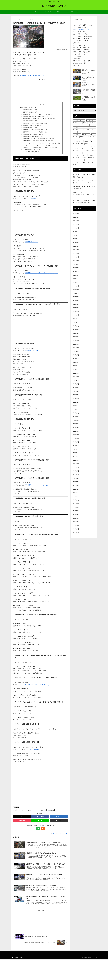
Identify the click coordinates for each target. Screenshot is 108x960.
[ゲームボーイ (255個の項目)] (77, 127)
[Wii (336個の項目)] (94, 123)
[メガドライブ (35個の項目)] (86, 151)
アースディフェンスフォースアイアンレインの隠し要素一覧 (37, 145)
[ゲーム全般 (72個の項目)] (90, 139)
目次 (38, 104)
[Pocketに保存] (22, 821)
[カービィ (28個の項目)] (77, 155)
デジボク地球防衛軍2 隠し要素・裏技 (32, 150)
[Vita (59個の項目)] (93, 141)
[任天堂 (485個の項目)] (75, 123)
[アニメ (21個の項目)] (90, 165)
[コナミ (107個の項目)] (93, 134)
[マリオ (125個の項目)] (93, 132)
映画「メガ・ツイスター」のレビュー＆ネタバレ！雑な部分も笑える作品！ (84, 201)
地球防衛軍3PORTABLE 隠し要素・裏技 (33, 125)
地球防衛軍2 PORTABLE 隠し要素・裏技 (33, 136)
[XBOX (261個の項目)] (93, 125)
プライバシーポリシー (91, 955)
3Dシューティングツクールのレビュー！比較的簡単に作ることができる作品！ (83, 195)
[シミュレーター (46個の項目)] (77, 146)
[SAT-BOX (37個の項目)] (92, 148)
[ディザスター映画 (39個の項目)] (91, 146)
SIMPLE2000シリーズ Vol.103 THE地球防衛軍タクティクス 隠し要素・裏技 (41, 143)
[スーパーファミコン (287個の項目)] (78, 125)
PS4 (22, 810)
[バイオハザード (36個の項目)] (77, 151)
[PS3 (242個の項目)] (83, 127)
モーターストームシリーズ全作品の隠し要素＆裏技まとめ (84, 176)
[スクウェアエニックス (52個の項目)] (78, 144)
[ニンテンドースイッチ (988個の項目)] (79, 120)
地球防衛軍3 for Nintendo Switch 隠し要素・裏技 (35, 123)
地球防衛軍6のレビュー (37, 199)
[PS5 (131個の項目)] (84, 132)
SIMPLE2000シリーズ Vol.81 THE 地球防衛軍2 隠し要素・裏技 (38, 139)
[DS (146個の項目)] (79, 132)
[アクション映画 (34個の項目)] (77, 153)
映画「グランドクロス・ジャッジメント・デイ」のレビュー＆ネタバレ (83, 182)
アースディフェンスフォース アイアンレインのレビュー (41, 685)
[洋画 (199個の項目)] (88, 127)
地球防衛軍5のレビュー (31, 242)
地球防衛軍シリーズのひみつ (28, 107)
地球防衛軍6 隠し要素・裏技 (30, 109)
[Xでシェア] (22, 817)
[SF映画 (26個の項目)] (84, 158)
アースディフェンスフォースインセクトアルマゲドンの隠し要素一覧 (40, 148)
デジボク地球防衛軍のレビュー (34, 750)
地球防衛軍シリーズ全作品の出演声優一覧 (32, 75)
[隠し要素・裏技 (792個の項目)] (91, 120)
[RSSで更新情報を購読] (42, 829)
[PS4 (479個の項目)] (80, 123)
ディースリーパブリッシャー (34, 810)
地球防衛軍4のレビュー (31, 351)
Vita (25, 810)
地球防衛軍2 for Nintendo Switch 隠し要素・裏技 (35, 130)
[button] (59, 821)
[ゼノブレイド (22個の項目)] (77, 162)
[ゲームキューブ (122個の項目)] (77, 134)
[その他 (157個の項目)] (93, 130)
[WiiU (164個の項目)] (82, 130)
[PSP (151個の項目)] (75, 132)
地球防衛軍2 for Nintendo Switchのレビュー (37, 485)
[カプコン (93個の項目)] (82, 137)
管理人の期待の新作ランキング (82, 29)
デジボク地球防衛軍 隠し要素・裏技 (32, 152)
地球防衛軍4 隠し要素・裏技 (30, 121)
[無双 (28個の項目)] (84, 155)
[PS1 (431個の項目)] (85, 123)
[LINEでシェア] (40, 821)
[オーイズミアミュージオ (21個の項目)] (89, 162)
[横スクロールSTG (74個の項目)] (91, 137)
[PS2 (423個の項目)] (89, 123)
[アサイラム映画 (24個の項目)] (78, 160)
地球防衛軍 (15, 807)
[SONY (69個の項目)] (87, 141)
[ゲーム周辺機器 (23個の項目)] (90, 160)
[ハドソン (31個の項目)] (86, 153)
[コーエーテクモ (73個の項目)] (79, 139)
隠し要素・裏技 (50, 810)
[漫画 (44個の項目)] (84, 146)
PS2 (14, 810)
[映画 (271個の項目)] (87, 125)
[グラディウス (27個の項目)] (77, 158)
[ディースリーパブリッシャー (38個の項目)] (80, 148)
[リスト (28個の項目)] (93, 153)
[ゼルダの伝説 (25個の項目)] (92, 158)
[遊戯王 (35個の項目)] (93, 151)
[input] (84, 19)
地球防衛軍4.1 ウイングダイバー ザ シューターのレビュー (41, 273)
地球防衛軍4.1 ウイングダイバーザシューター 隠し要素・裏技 (38, 114)
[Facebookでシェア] (40, 817)
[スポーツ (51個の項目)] (87, 144)
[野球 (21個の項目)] (78, 165)
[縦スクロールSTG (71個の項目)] (78, 141)
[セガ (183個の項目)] (93, 127)
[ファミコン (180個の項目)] (76, 130)
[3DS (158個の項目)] (87, 130)
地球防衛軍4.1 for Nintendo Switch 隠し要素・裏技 (35, 116)
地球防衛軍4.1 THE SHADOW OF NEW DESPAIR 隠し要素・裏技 (39, 118)
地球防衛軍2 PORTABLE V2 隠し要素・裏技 (34, 134)
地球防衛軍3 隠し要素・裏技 (30, 127)
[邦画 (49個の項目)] (93, 144)
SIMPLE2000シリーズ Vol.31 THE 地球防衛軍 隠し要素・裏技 (38, 141)
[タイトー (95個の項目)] (76, 137)
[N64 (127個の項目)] (88, 132)
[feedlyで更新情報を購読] (38, 829)
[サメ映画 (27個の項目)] (92, 155)
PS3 (18, 810)
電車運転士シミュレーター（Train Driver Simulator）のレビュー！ (84, 187)
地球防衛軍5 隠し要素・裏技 (30, 112)
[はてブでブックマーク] (59, 817)
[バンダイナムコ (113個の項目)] (86, 134)
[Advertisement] (40, 90)
